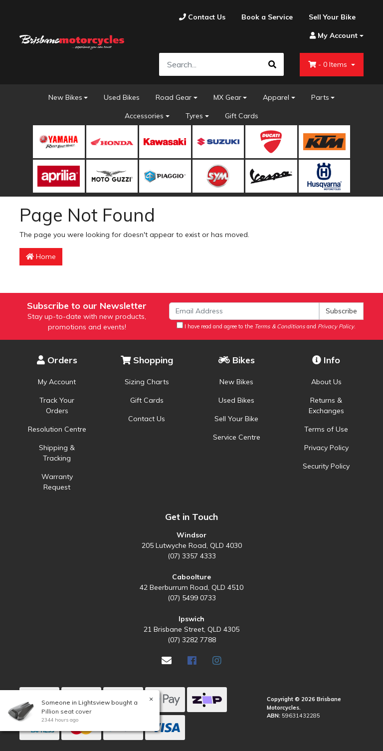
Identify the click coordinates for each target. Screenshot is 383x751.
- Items (328, 64)
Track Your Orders (56, 405)
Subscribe (341, 310)
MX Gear (227, 97)
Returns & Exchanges (326, 405)
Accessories (144, 115)
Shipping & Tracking (57, 453)
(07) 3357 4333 (192, 555)
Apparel (276, 97)
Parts (320, 97)
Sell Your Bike (236, 418)
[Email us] (167, 660)
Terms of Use (326, 429)
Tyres (194, 115)
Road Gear (174, 97)
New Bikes (65, 97)
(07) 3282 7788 (192, 639)
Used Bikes (122, 97)
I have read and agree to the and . (266, 326)
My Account (57, 381)
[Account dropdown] (333, 35)
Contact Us (146, 418)
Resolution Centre (57, 429)
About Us (326, 381)
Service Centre (236, 437)
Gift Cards (241, 115)
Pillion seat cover (66, 711)
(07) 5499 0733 (192, 597)
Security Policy (326, 466)
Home (41, 256)
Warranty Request (57, 482)
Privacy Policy (326, 447)
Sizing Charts (147, 381)
